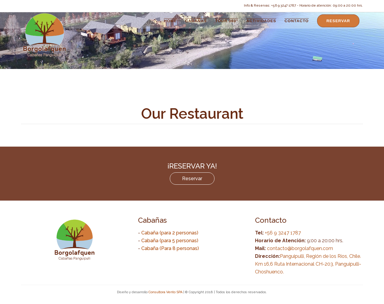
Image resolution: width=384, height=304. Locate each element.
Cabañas (196, 21)
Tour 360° (226, 21)
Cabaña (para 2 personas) (169, 233)
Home (170, 21)
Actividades (261, 21)
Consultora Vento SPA (165, 292)
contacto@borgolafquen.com (300, 248)
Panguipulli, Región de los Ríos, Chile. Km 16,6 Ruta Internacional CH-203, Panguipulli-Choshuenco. (308, 264)
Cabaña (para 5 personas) (169, 240)
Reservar (338, 21)
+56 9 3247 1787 (282, 233)
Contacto (296, 21)
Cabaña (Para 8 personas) (170, 248)
